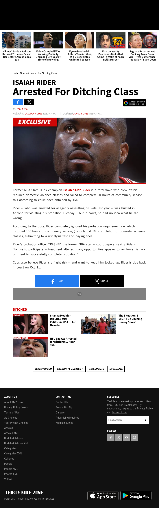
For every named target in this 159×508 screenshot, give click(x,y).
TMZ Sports (96, 368)
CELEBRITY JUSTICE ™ (70, 368)
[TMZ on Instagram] (32, 6)
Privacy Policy (145, 408)
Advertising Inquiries (67, 417)
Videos (8, 479)
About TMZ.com (13, 402)
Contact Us (62, 402)
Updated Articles (13, 438)
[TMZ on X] (15, 6)
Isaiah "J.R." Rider (76, 190)
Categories (10, 448)
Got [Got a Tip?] (12, 15)
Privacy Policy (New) (15, 407)
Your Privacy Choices (16, 422)
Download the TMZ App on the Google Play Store (135, 495)
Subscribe (145, 420)
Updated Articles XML (16, 443)
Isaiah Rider (43, 368)
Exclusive (116, 368)
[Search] (154, 24)
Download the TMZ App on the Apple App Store (103, 495)
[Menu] (5, 24)
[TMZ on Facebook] (6, 6)
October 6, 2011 (33, 113)
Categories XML (13, 453)
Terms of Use (11, 412)
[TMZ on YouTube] (126, 437)
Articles (8, 427)
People (8, 463)
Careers (60, 412)
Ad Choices (10, 417)
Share (57, 281)
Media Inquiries (64, 422)
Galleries (9, 458)
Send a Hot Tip (64, 407)
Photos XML (11, 474)
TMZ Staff (22, 108)
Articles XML (11, 433)
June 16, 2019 (81, 113)
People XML (11, 468)
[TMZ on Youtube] (23, 6)
